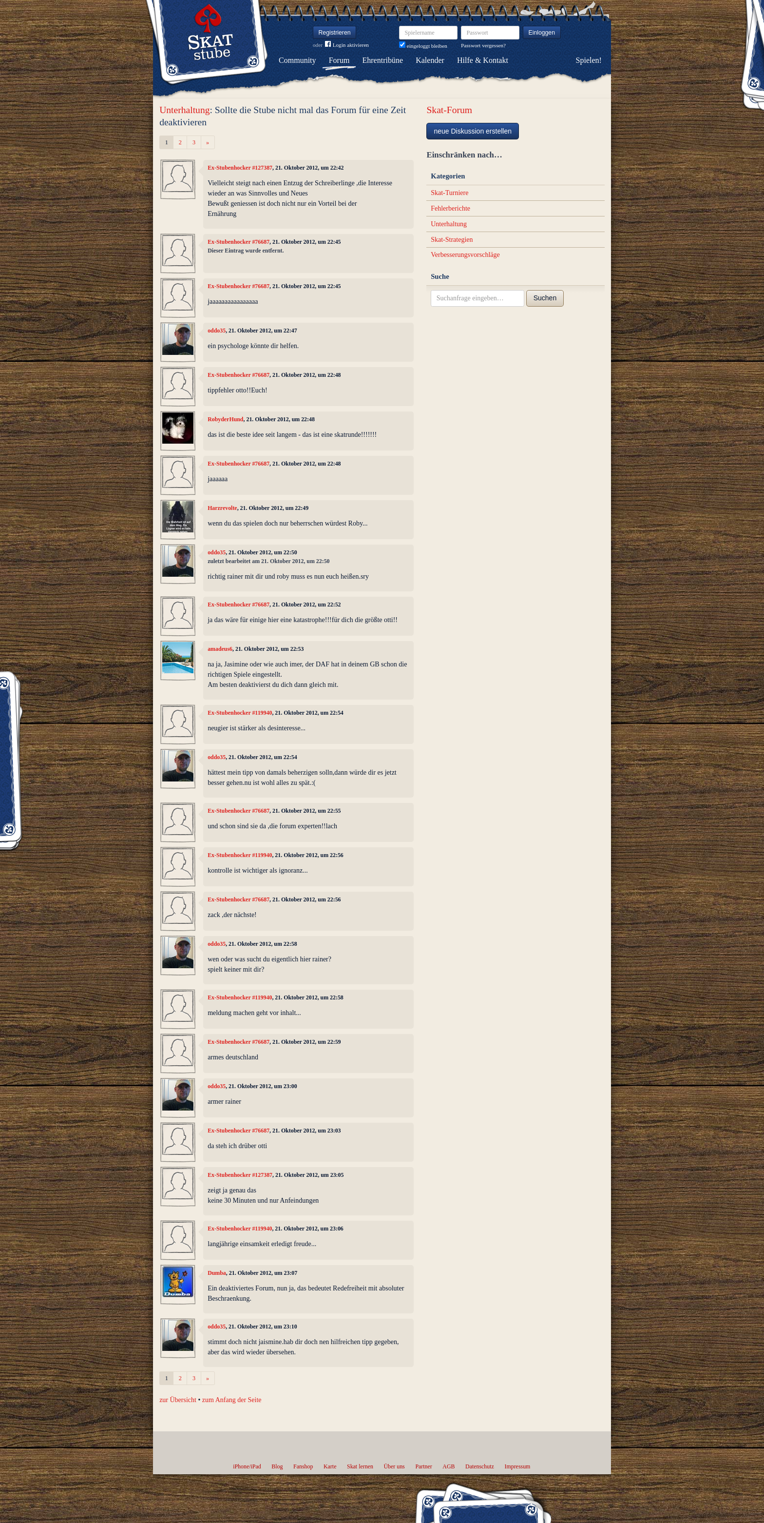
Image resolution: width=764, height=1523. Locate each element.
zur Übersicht (177, 1400)
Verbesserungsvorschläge (465, 254)
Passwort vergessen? (483, 45)
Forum (339, 60)
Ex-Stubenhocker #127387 (240, 167)
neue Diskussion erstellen (473, 131)
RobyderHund (225, 419)
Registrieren (335, 32)
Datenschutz (479, 1466)
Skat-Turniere (449, 192)
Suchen (545, 298)
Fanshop (303, 1466)
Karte (330, 1466)
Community (297, 60)
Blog (277, 1466)
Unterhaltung (184, 110)
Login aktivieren (347, 45)
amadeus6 (220, 648)
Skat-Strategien (452, 239)
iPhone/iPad (247, 1466)
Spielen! (589, 60)
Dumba (217, 1272)
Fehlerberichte (450, 208)
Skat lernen (360, 1466)
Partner (423, 1466)
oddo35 (217, 330)
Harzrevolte (222, 508)
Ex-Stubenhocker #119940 (240, 712)
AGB (448, 1466)
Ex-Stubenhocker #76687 (238, 241)
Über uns (393, 1466)
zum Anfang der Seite (232, 1400)
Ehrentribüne (383, 60)
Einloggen (542, 32)
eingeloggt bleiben (423, 46)
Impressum (517, 1466)
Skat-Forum (449, 110)
